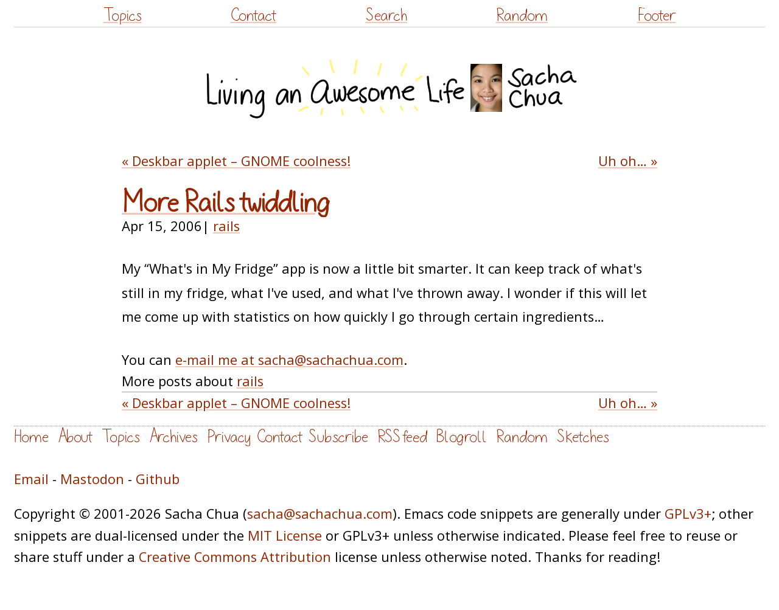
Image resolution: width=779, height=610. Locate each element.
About (75, 437)
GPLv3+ (688, 513)
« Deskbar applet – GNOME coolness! (236, 161)
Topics (122, 15)
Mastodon (92, 479)
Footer (656, 15)
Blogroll (461, 437)
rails (226, 226)
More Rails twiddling (226, 203)
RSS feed (402, 437)
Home (31, 437)
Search (386, 15)
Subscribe (338, 437)
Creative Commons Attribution (235, 557)
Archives (173, 437)
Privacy (229, 437)
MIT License (285, 535)
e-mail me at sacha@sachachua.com (289, 360)
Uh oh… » (627, 161)
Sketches (583, 437)
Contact (253, 15)
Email (31, 479)
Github (158, 479)
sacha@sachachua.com (320, 513)
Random (522, 15)
